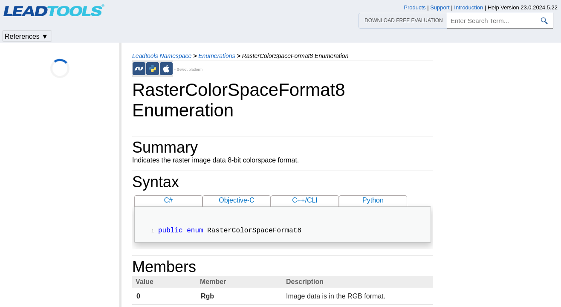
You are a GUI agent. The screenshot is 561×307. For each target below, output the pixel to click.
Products (414, 7)
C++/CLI (305, 200)
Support (440, 7)
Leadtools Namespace (161, 55)
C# (168, 200)
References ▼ (26, 36)
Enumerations (216, 55)
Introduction (468, 7)
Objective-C (236, 200)
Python (373, 200)
